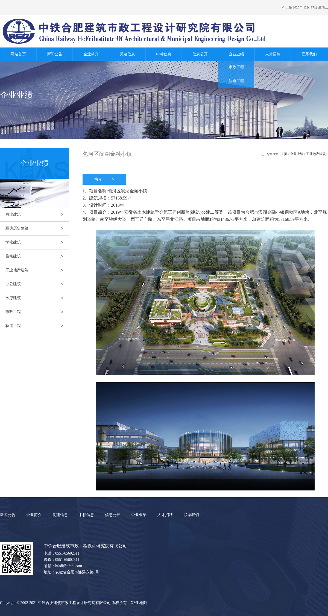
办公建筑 (37, 284)
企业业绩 (236, 54)
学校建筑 (37, 242)
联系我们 (309, 54)
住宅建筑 (37, 256)
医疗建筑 (37, 298)
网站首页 (18, 54)
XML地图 (139, 603)
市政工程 (236, 67)
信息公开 (200, 54)
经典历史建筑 (37, 228)
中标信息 (163, 54)
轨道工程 (236, 81)
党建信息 (127, 54)
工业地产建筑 (37, 270)
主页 (284, 154)
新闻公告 (54, 54)
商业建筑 (37, 214)
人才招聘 (272, 54)
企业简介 (91, 54)
